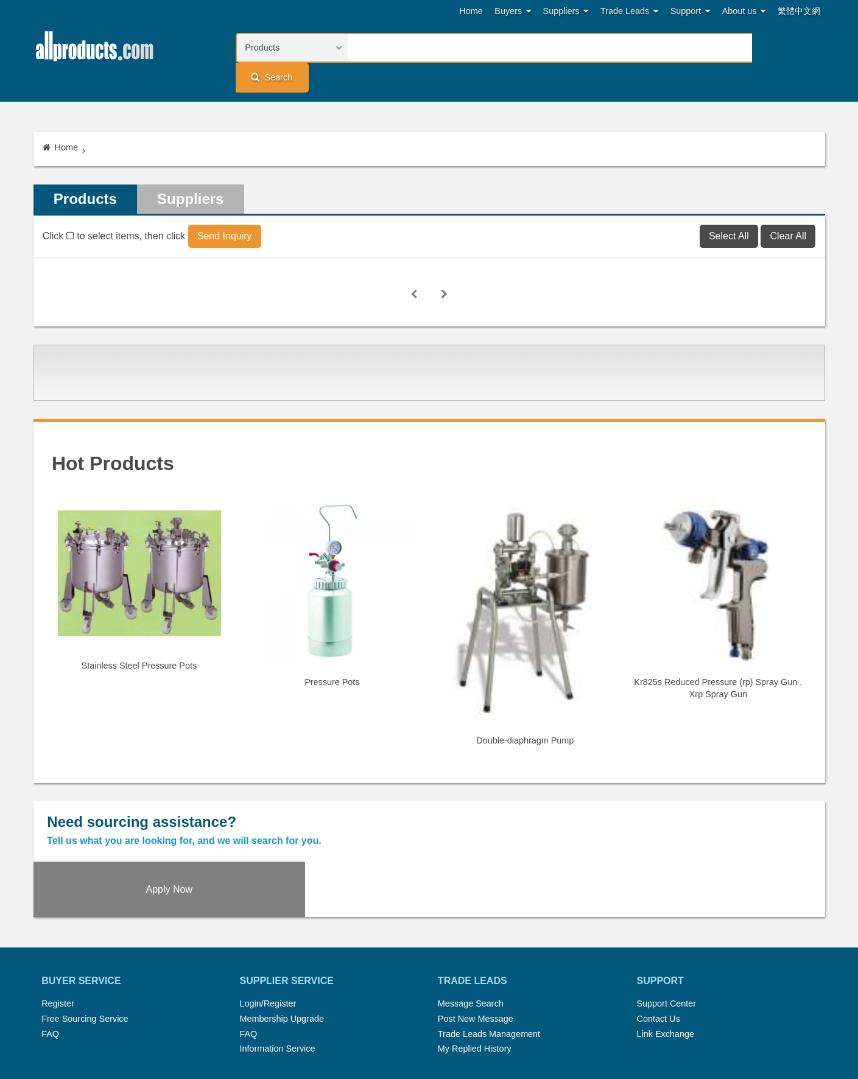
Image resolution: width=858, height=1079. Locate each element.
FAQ (50, 951)
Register (57, 921)
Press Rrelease (423, 1020)
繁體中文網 (799, 11)
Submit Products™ (501, 1020)
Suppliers (566, 11)
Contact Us (658, 936)
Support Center (666, 921)
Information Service (277, 966)
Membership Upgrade (282, 936)
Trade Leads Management (489, 951)
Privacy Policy (443, 1035)
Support (690, 11)
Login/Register (268, 921)
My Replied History (475, 966)
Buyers (512, 11)
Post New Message (475, 936)
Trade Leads (629, 11)
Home (470, 11)
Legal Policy (381, 1035)
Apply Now (726, 804)
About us (744, 11)
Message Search (471, 921)
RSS (558, 1020)
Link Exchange (665, 951)
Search (786, 47)
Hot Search (300, 1020)
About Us (596, 1020)
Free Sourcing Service (84, 936)
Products (86, 171)
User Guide (548, 1035)
